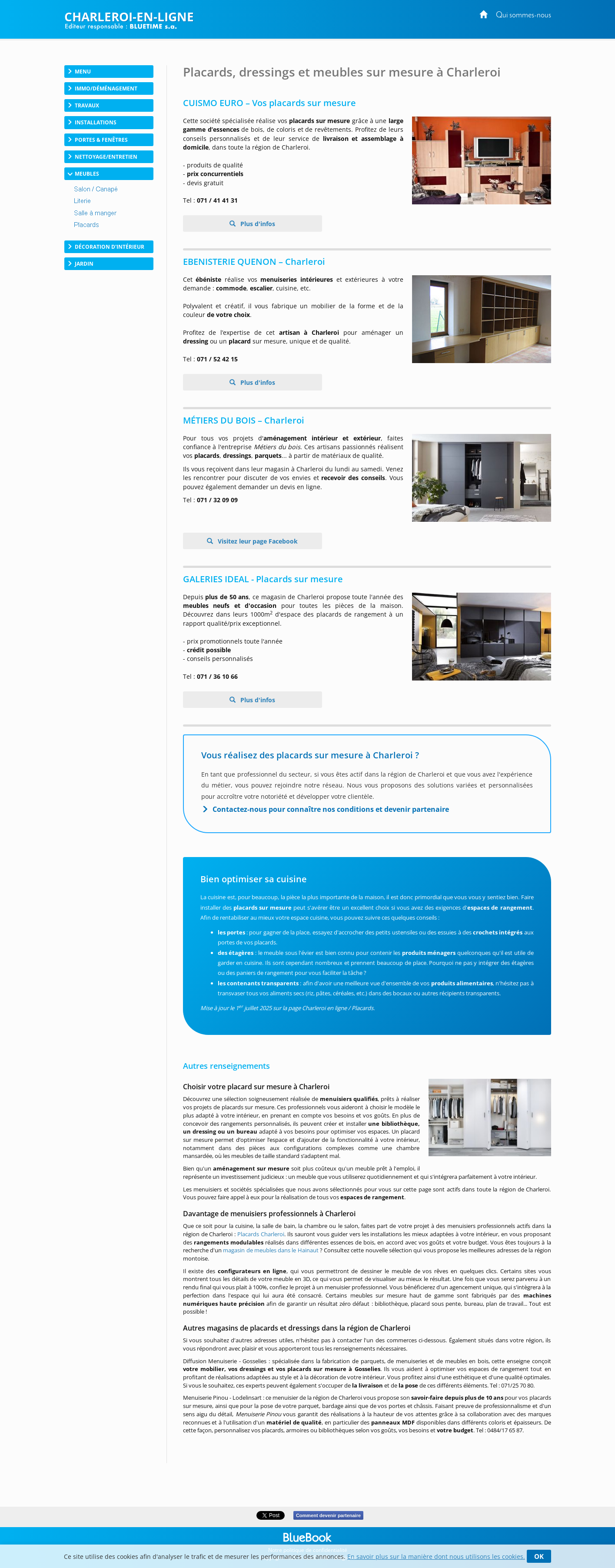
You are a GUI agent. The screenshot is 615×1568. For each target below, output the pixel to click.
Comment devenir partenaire (328, 1515)
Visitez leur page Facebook (257, 541)
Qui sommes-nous (523, 15)
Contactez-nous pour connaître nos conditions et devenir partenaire (331, 809)
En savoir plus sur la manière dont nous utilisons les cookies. (436, 1556)
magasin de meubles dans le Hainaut (270, 1250)
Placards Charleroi (260, 1234)
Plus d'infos (257, 224)
